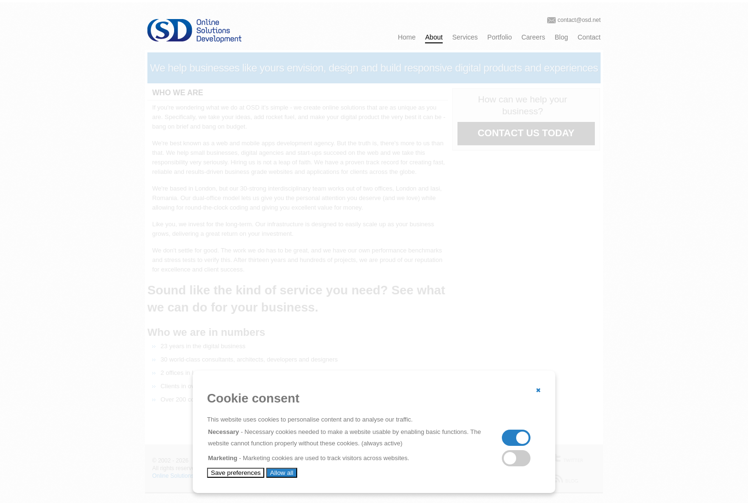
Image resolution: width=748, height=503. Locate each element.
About (434, 37)
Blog (561, 37)
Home (407, 37)
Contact (589, 37)
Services (465, 37)
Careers (533, 37)
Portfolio (500, 37)
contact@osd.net (579, 20)
